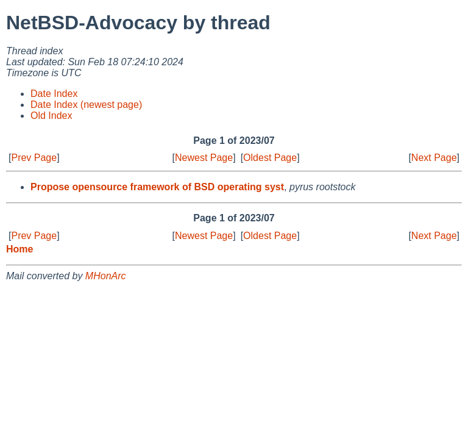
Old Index (51, 115)
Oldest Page (270, 157)
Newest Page (204, 157)
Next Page (434, 157)
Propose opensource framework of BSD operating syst (157, 187)
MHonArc (105, 276)
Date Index (53, 93)
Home (19, 249)
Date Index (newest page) (86, 104)
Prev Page (34, 157)
